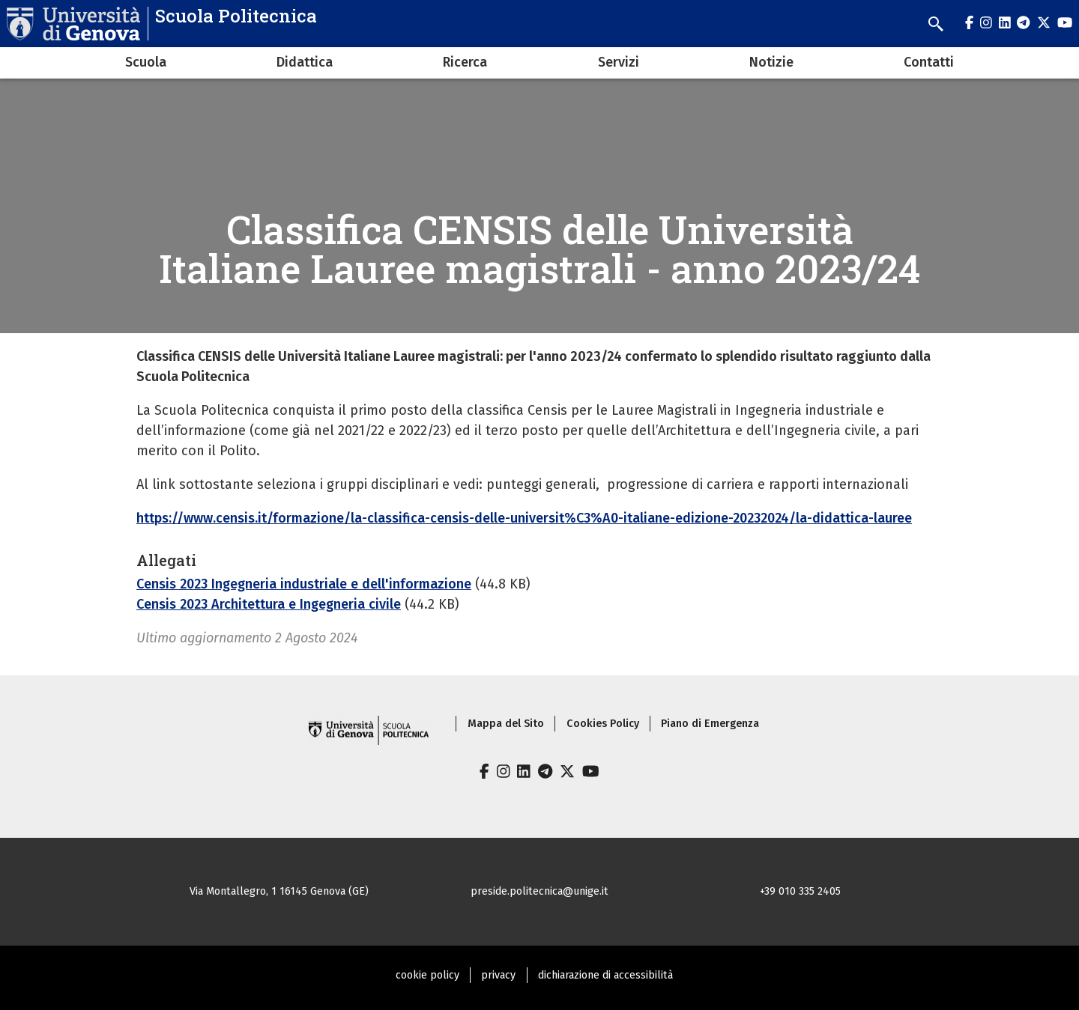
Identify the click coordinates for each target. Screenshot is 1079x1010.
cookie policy (427, 975)
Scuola (145, 62)
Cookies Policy (602, 723)
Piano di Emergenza (710, 723)
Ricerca (465, 62)
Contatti (929, 62)
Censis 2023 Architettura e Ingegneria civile (268, 604)
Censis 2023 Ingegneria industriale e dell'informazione (303, 584)
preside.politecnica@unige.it (539, 891)
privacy (498, 975)
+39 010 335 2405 (800, 891)
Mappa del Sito (506, 723)
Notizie (771, 62)
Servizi (618, 62)
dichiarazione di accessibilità (605, 975)
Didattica (304, 62)
